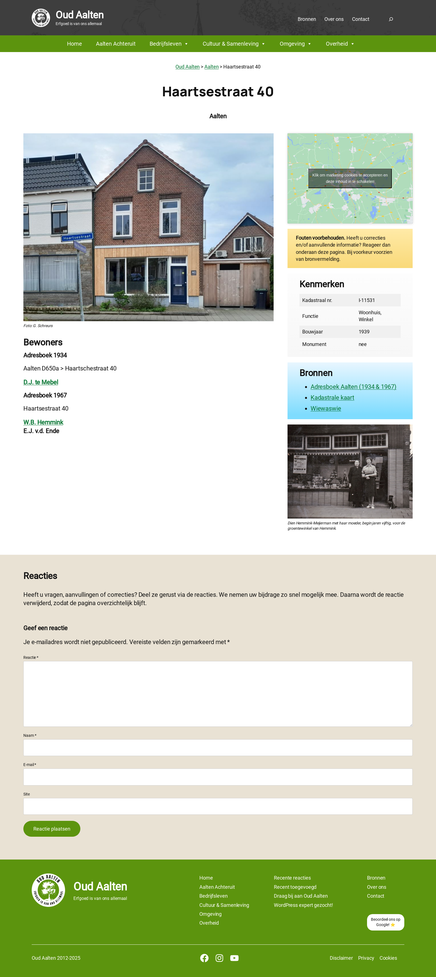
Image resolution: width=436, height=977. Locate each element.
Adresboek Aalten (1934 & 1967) (354, 386)
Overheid (340, 43)
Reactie (30, 657)
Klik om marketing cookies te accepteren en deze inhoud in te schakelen (350, 178)
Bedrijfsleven (169, 43)
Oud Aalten (79, 15)
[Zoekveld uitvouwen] (391, 19)
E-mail (29, 764)
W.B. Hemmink (43, 422)
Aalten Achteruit (116, 43)
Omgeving (296, 43)
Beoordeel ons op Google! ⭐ (385, 922)
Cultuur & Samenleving (234, 43)
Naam (29, 735)
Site (26, 794)
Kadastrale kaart (332, 397)
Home (74, 43)
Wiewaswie (326, 408)
